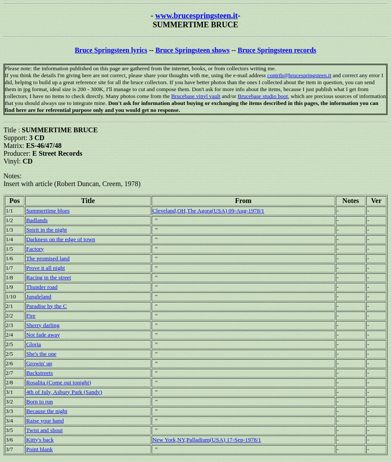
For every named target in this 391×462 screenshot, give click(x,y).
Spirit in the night (46, 229)
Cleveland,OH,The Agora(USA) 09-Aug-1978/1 (208, 210)
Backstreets (39, 373)
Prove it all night (45, 268)
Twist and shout (44, 430)
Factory (35, 249)
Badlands (37, 220)
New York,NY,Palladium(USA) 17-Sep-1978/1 (206, 439)
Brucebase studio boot (263, 96)
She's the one (41, 354)
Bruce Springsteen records (277, 50)
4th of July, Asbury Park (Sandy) (64, 392)
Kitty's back (39, 439)
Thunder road (41, 287)
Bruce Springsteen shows (193, 50)
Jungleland (38, 296)
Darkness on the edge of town (60, 239)
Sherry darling (43, 325)
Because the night (46, 411)
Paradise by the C (46, 306)
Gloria (33, 344)
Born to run (39, 401)
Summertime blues (48, 210)
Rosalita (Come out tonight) (58, 382)
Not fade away (43, 334)
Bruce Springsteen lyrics (111, 50)
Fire (30, 315)
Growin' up (39, 363)
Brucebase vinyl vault (195, 96)
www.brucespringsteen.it (196, 15)
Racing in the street (48, 277)
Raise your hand (45, 420)
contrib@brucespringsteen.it (299, 75)
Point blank (39, 449)
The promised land (48, 258)
